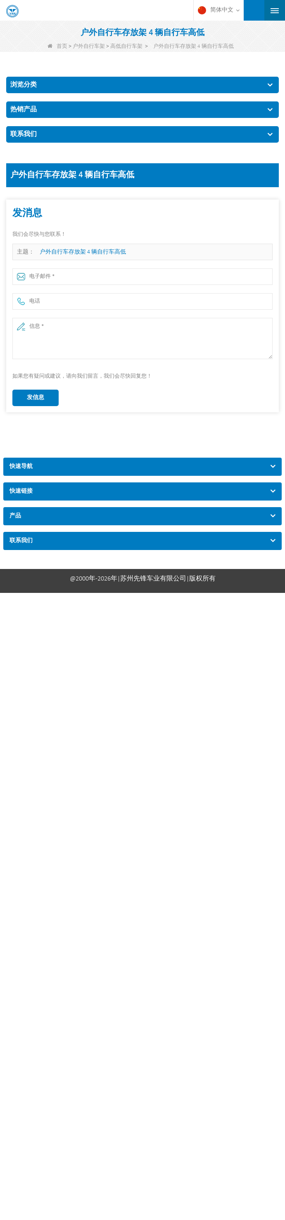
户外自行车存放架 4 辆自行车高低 (83, 252)
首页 (57, 46)
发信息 (35, 398)
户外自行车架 (89, 46)
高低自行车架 (126, 46)
